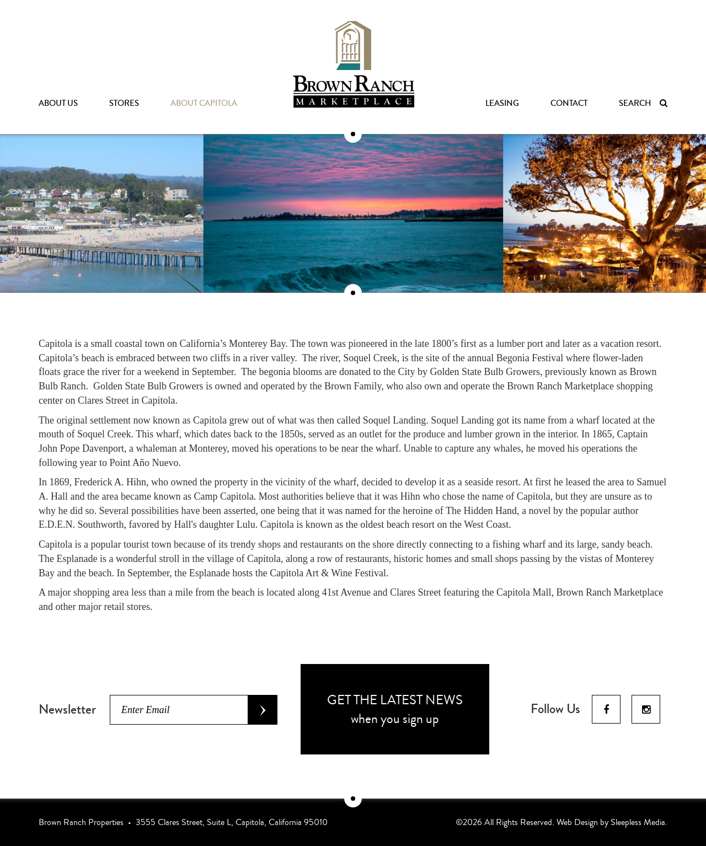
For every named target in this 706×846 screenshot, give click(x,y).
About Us (58, 103)
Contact (568, 103)
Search (643, 103)
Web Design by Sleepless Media (611, 822)
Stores (124, 103)
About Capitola (203, 103)
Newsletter (67, 709)
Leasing (502, 103)
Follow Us (555, 709)
